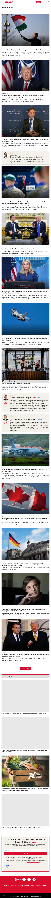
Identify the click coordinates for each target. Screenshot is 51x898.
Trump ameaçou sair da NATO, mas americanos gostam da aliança (23, 95)
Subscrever (25, 853)
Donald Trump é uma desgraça (21, 398)
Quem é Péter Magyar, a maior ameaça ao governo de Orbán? (21, 50)
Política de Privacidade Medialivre (34, 858)
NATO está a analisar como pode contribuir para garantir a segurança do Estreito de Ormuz (25, 140)
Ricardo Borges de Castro (6, 161)
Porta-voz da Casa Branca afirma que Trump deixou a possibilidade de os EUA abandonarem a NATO (25, 292)
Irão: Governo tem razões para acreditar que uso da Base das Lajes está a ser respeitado (25, 470)
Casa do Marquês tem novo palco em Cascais (16, 383)
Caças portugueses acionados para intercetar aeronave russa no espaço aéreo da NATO (24, 339)
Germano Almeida (5, 403)
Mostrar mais (25, 668)
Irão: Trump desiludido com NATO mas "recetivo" (18, 249)
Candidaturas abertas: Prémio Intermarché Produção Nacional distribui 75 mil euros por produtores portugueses (25, 789)
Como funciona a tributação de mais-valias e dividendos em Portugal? (24, 713)
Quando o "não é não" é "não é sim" (23, 420)
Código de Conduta (35, 885)
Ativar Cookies (25, 888)
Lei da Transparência (25, 885)
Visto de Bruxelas (13, 155)
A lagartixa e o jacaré (14, 417)
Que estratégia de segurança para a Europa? (26, 157)
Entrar (44, 2)
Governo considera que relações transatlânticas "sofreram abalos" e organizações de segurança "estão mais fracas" (24, 202)
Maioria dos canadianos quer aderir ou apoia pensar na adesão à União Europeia (24, 519)
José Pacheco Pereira (5, 423)
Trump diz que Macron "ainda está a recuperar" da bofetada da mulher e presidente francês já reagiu (25, 655)
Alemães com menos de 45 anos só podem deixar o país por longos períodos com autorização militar (23, 564)
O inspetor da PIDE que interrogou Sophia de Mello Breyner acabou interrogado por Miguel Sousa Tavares (23, 610)
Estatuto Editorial (8, 885)
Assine (38, 2)
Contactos (43, 885)
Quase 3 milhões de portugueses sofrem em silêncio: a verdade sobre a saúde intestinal (24, 750)
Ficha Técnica (17, 885)
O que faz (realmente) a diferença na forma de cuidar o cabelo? (22, 827)
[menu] (2, 2)
